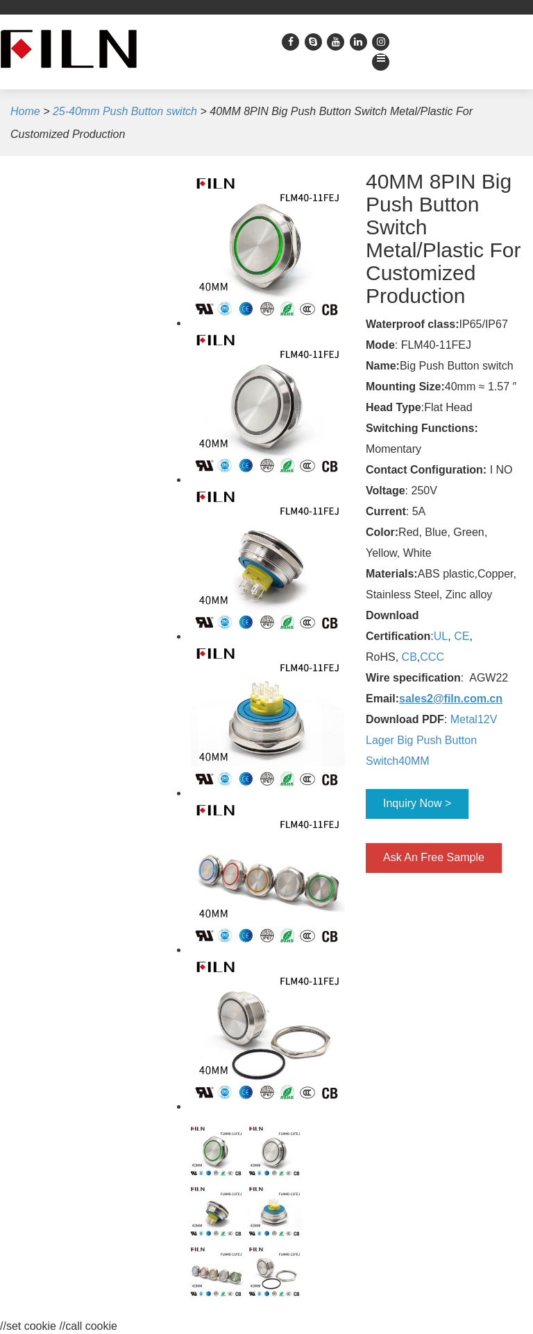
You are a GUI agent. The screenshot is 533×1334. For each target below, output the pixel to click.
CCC (432, 657)
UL (441, 636)
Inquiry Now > (417, 803)
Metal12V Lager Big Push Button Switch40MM (431, 740)
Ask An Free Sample (433, 857)
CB (409, 657)
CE (461, 636)
